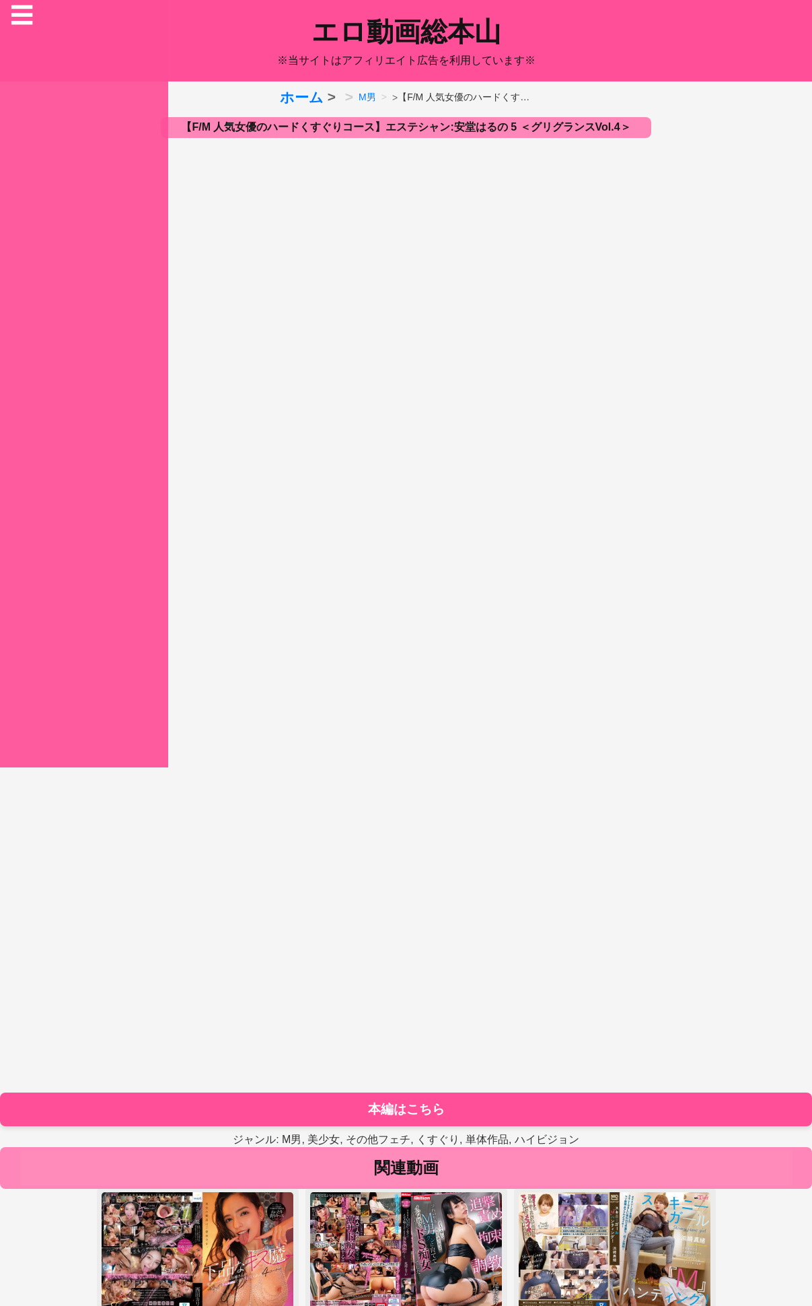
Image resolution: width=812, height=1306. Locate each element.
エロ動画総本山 (406, 31)
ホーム (302, 97)
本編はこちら (406, 1109)
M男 (367, 97)
